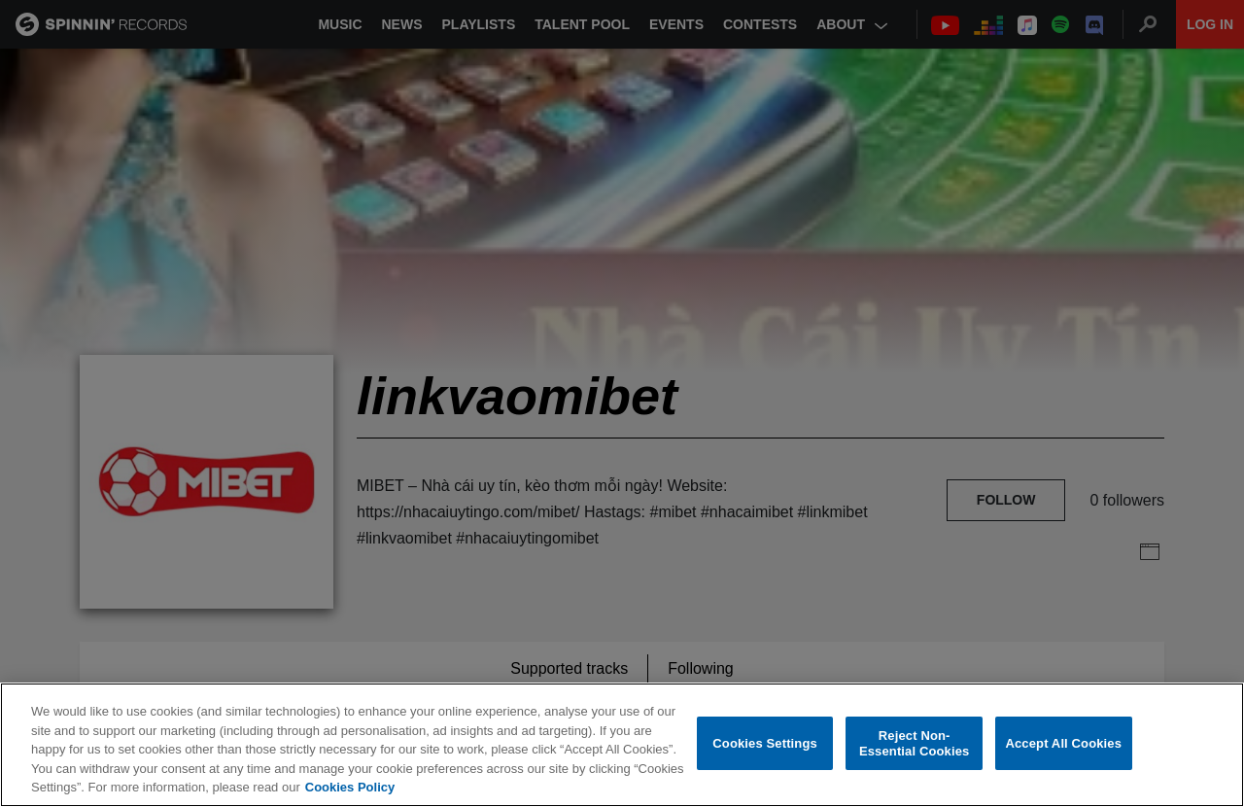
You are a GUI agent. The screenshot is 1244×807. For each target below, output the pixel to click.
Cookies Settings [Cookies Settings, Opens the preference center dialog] (764, 743)
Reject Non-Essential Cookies (914, 743)
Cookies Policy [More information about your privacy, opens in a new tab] (350, 787)
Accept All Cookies (1063, 743)
